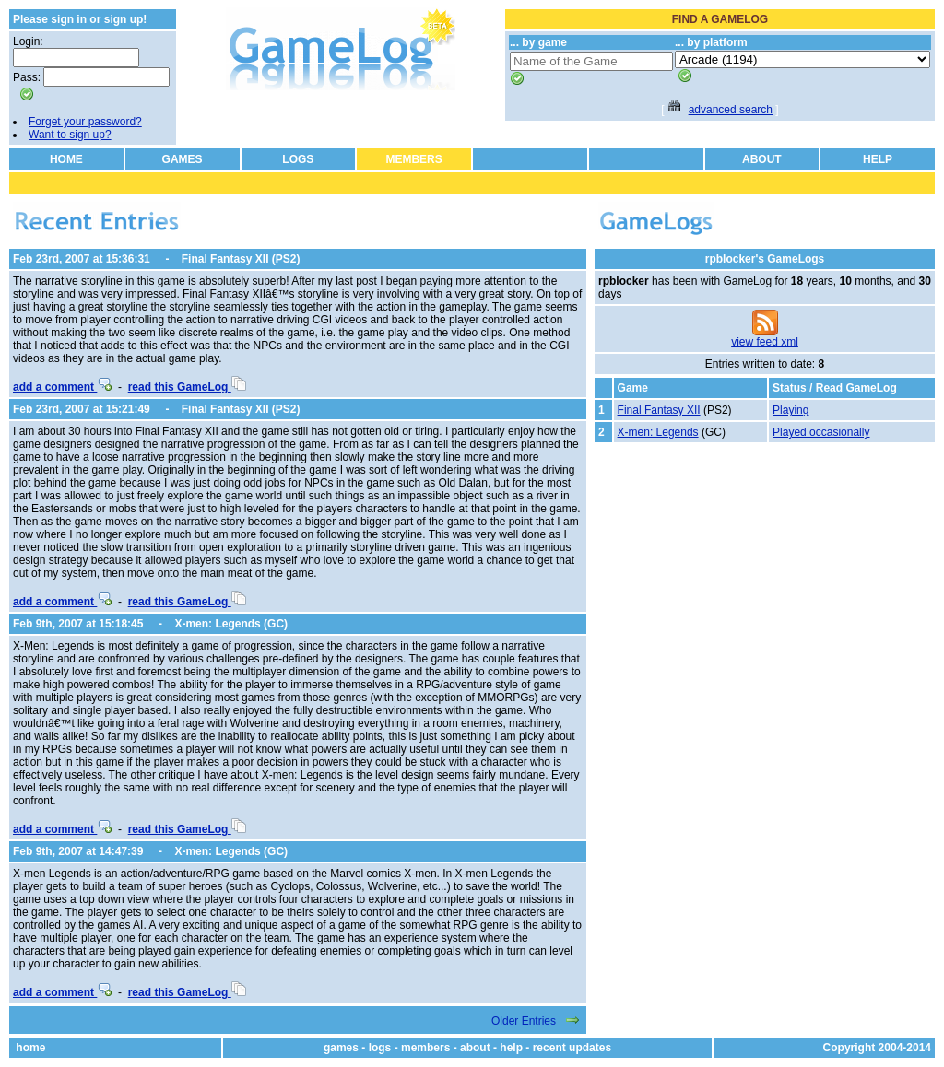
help (511, 1047)
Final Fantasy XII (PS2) (241, 258)
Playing (790, 410)
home (30, 1047)
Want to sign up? (70, 134)
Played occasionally (821, 432)
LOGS (297, 159)
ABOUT (762, 159)
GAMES (182, 159)
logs (380, 1047)
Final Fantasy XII (659, 410)
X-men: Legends (658, 432)
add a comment (62, 387)
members (425, 1047)
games (341, 1047)
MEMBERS (413, 159)
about (475, 1047)
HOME (66, 159)
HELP (877, 159)
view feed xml (764, 341)
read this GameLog (187, 387)
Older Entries (523, 1020)
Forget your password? (85, 121)
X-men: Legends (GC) (231, 623)
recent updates (572, 1047)
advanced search (731, 109)
